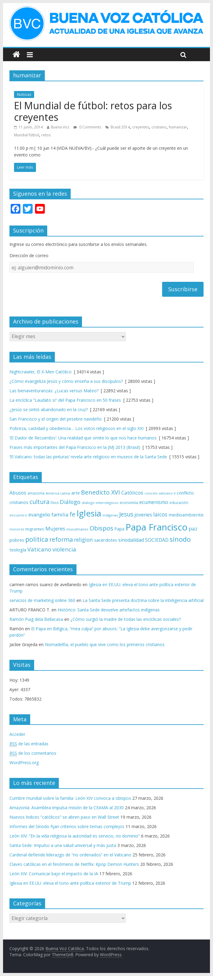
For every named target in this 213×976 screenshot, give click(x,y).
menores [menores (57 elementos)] (16, 529)
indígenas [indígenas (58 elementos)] (110, 515)
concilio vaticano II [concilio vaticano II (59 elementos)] (160, 493)
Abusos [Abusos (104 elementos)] (17, 492)
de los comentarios (32, 753)
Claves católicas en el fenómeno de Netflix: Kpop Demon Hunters (74, 864)
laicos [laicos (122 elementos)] (160, 514)
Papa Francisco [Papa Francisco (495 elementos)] (156, 527)
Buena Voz (60, 127)
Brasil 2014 (120, 127)
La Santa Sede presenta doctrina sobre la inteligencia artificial (143, 600)
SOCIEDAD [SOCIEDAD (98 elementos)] (157, 540)
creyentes (140, 127)
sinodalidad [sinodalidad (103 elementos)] (131, 540)
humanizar (178, 127)
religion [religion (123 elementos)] (83, 539)
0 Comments (87, 127)
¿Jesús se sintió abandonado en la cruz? (48, 409)
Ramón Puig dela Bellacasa (36, 619)
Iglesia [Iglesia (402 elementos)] (88, 513)
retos (46, 135)
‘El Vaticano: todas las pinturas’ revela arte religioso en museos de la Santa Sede (88, 457)
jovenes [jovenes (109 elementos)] (143, 514)
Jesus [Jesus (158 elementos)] (126, 514)
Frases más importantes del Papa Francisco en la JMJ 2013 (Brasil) (74, 447)
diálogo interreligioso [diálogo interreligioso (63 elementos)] (100, 502)
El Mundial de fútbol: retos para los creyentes (93, 111)
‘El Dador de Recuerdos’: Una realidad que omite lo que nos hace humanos (83, 438)
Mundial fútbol (26, 135)
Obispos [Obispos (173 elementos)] (101, 528)
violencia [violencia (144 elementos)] (64, 549)
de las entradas (28, 744)
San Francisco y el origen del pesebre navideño (55, 419)
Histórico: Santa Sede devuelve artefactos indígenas (109, 610)
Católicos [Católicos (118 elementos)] (132, 492)
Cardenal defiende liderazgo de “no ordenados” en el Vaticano (70, 855)
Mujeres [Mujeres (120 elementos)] (55, 528)
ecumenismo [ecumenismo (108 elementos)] (153, 502)
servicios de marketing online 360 (42, 600)
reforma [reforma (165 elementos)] (61, 539)
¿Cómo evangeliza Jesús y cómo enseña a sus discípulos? (66, 381)
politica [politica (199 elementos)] (36, 539)
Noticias (24, 94)
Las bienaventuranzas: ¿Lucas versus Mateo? (53, 391)
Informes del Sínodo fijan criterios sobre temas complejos (66, 826)
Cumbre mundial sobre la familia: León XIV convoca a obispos (70, 798)
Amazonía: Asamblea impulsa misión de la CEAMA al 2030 (66, 807)
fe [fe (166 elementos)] (72, 514)
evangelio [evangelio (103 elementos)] (39, 514)
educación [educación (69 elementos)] (178, 502)
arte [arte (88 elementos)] (75, 493)
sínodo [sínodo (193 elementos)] (180, 539)
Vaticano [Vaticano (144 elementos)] (39, 549)
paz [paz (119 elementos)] (193, 528)
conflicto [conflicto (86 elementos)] (185, 493)
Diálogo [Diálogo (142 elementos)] (70, 501)
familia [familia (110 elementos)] (59, 514)
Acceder (17, 734)
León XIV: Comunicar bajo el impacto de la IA (53, 873)
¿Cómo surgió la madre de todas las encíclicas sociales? (125, 619)
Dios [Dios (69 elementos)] (55, 502)
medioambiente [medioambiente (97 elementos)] (186, 515)
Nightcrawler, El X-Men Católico (40, 372)
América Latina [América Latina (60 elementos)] (58, 493)
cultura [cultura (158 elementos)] (39, 502)
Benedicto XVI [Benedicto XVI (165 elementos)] (100, 492)
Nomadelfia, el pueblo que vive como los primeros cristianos (105, 644)
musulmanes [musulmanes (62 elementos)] (77, 529)
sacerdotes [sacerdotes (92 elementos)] (105, 540)
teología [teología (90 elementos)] (17, 550)
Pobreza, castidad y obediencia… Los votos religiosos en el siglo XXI (76, 428)
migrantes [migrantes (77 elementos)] (34, 529)
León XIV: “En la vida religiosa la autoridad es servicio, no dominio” (74, 836)
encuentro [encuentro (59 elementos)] (18, 515)
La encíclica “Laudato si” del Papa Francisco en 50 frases (65, 400)
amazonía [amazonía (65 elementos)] (35, 493)
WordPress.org (24, 762)
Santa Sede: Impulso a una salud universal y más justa (62, 845)
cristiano (158, 127)
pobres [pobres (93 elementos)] (16, 540)
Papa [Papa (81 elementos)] (119, 529)
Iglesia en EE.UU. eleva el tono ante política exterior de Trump (70, 883)
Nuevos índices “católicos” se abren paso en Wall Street (64, 817)
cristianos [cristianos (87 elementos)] (18, 502)
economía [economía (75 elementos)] (129, 502)
